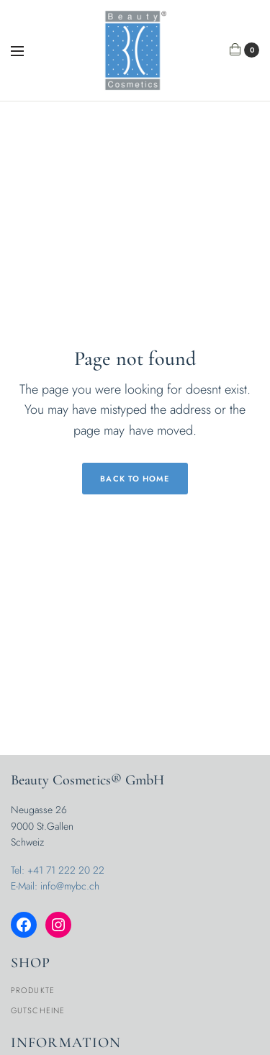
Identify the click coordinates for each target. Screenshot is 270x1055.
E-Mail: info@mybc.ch (55, 886)
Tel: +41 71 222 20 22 (57, 870)
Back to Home (134, 478)
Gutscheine (38, 1010)
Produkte (33, 990)
